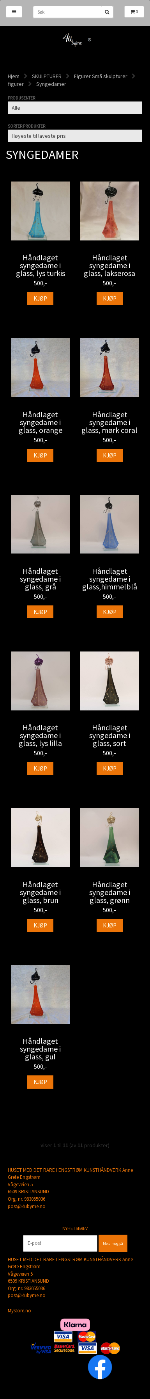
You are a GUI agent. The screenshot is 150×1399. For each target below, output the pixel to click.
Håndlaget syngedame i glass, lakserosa (109, 265)
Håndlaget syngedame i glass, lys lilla (40, 735)
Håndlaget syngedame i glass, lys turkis (40, 265)
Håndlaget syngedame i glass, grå (40, 579)
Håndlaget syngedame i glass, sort (109, 735)
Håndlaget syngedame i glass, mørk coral (109, 422)
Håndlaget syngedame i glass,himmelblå (109, 579)
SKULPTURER (47, 76)
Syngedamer (51, 83)
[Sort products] (75, 136)
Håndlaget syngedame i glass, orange (40, 422)
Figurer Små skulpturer (100, 76)
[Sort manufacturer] (75, 107)
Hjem (13, 76)
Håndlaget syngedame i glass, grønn (109, 892)
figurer (16, 83)
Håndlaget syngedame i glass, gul (40, 1049)
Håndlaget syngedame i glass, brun (40, 892)
